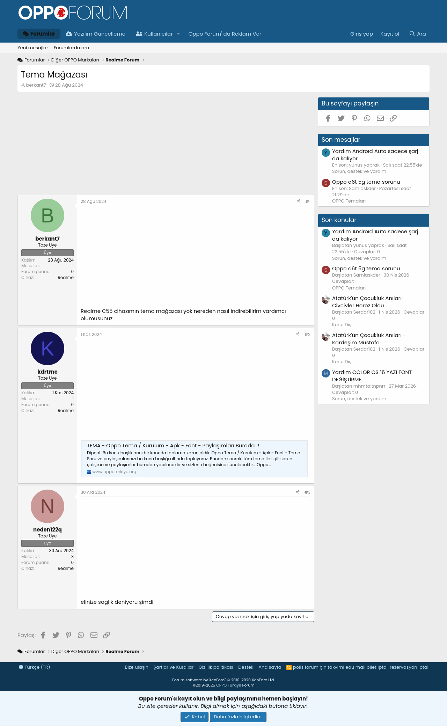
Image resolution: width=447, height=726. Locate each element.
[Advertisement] (165, 146)
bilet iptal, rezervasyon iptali (398, 667)
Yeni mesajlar (32, 47)
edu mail (355, 667)
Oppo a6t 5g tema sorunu (366, 181)
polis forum (305, 667)
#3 (307, 492)
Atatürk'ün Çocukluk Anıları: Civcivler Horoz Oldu (367, 301)
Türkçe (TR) (34, 667)
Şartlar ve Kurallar (173, 667)
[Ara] (417, 34)
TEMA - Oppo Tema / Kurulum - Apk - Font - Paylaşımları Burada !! (173, 445)
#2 (307, 334)
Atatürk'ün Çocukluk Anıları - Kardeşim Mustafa (369, 338)
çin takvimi (332, 667)
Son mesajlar (341, 139)
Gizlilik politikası (216, 667)
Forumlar (39, 33)
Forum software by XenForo (223, 680)
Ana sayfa (269, 667)
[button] (178, 34)
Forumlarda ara (71, 47)
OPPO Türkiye (228, 685)
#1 (308, 201)
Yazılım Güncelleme (95, 33)
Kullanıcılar (154, 33)
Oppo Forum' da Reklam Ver (225, 33)
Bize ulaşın (136, 667)
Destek (246, 667)
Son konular (339, 220)
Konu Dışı (342, 324)
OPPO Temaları (349, 201)
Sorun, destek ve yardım (359, 171)
